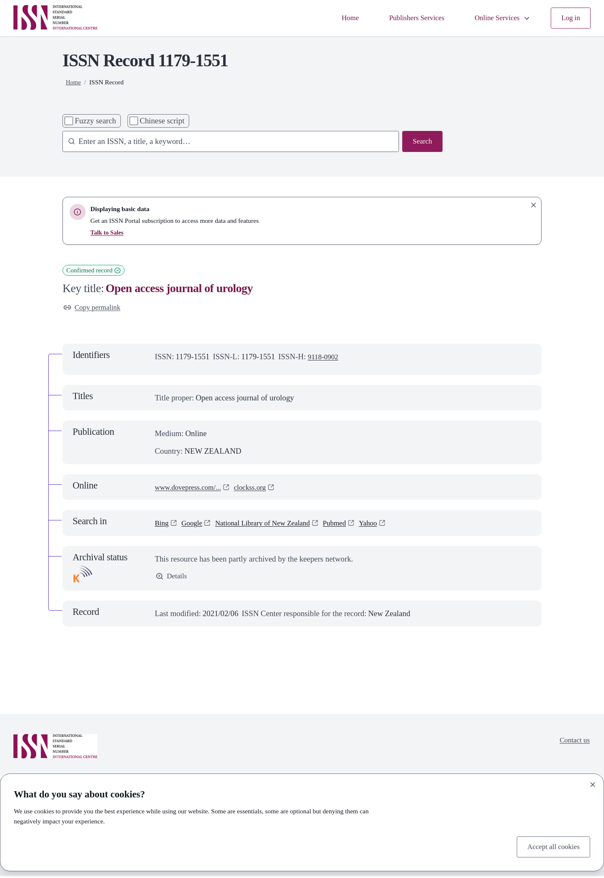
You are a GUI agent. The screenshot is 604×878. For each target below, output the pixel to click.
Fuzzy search (95, 120)
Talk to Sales (108, 232)
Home (336, 18)
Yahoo (386, 524)
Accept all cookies (551, 845)
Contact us (573, 742)
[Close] (592, 783)
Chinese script (162, 120)
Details (172, 578)
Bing (162, 524)
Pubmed (350, 524)
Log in (570, 18)
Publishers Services (406, 18)
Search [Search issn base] (421, 142)
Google (194, 524)
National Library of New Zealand (271, 524)
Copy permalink (94, 308)
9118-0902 (325, 358)
